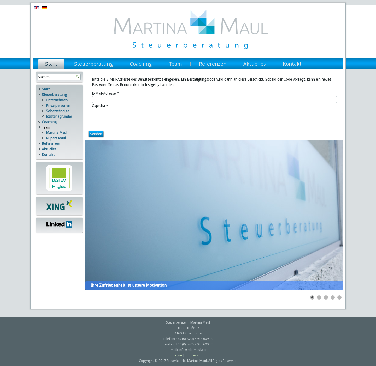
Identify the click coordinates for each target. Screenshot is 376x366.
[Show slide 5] (339, 297)
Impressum (194, 355)
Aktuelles (254, 64)
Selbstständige (57, 111)
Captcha (100, 105)
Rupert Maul (56, 138)
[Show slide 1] (312, 297)
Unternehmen (57, 100)
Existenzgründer (59, 116)
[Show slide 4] (333, 297)
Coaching (141, 64)
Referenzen (212, 64)
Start (51, 64)
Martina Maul (56, 133)
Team (175, 64)
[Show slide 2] (319, 297)
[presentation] (131, 118)
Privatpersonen (58, 105)
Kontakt (292, 64)
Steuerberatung (93, 64)
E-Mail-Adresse (105, 93)
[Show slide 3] (326, 297)
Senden (96, 134)
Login (178, 355)
